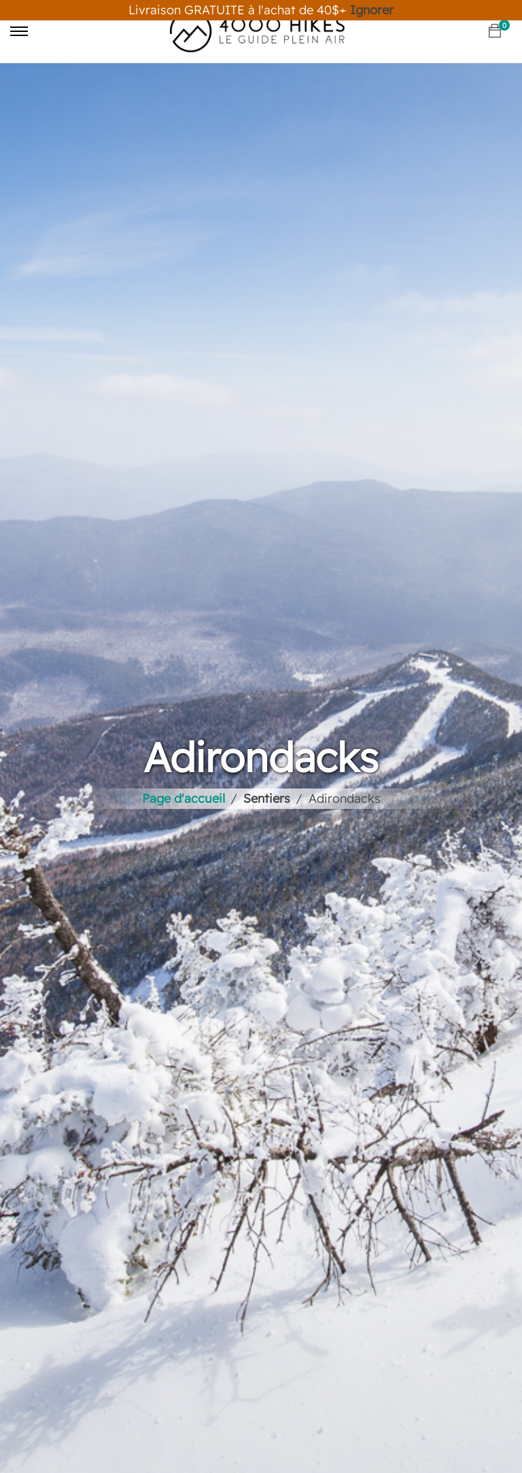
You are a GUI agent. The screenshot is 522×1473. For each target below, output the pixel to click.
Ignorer (372, 10)
